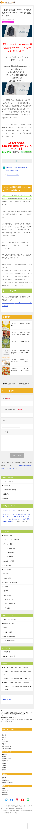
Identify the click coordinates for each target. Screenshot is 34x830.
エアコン (14, 514)
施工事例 (3, 739)
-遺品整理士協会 (5, 794)
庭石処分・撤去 (7, 535)
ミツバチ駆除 (9, 557)
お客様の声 (4, 737)
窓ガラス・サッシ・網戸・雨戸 (20, 519)
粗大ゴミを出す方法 (9, 656)
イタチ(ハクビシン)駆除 (10, 582)
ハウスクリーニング (11, 510)
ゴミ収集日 (6, 652)
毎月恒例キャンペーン (8, 22)
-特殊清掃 (4, 763)
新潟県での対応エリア (9, 619)
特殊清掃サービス (8, 498)
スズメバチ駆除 (9, 552)
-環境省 (3, 788)
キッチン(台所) (22, 514)
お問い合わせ (4, 744)
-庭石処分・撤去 (5, 760)
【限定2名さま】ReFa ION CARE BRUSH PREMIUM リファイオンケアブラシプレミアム (25, 384)
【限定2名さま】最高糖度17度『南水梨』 (20, 324)
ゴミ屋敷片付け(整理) (9, 490)
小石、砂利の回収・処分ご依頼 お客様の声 (16, 667)
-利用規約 (4, 778)
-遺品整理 (4, 756)
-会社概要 (4, 777)
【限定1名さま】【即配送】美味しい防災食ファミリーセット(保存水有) (20, 360)
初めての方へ (4, 734)
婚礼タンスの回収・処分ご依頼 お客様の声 (16, 682)
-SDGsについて (5, 790)
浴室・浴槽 (17, 516)
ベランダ (7, 519)
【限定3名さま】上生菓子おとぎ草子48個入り (10, 384)
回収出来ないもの (10, 640)
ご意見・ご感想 (5, 741)
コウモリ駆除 (7, 578)
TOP (16, 713)
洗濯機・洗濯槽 (7, 521)
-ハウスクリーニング (6, 761)
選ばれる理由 (4, 735)
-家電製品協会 (5, 792)
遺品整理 (6, 494)
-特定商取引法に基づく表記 (7, 782)
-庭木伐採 (4, 767)
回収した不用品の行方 (9, 636)
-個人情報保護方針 (5, 780)
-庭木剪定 (4, 769)
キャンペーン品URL (13, 175)
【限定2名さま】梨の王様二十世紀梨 (20, 341)
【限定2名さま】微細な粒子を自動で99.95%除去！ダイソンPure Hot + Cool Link (20, 352)
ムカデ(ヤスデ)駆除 (8, 561)
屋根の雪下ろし (9, 599)
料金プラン (6, 627)
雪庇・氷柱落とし (10, 603)
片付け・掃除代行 (8, 481)
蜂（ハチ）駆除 (7, 544)
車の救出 (7, 608)
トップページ (4, 732)
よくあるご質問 (7, 632)
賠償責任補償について (6, 746)
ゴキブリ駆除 (7, 569)
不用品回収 (6, 485)
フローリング (6, 514)
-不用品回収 (4, 754)
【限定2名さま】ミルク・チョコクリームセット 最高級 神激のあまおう (20, 333)
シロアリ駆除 (7, 565)
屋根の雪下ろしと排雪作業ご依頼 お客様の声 (16, 678)
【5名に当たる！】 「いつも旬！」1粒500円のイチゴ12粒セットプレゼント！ (21, 370)
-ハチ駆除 (4, 765)
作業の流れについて (9, 623)
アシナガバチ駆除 (10, 548)
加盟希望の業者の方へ (9, 699)
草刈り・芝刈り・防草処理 (11, 539)
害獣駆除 (6, 574)
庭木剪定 (6, 591)
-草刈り (3, 770)
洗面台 (23, 516)
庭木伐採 (6, 586)
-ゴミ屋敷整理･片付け (6, 758)
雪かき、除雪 (7, 595)
